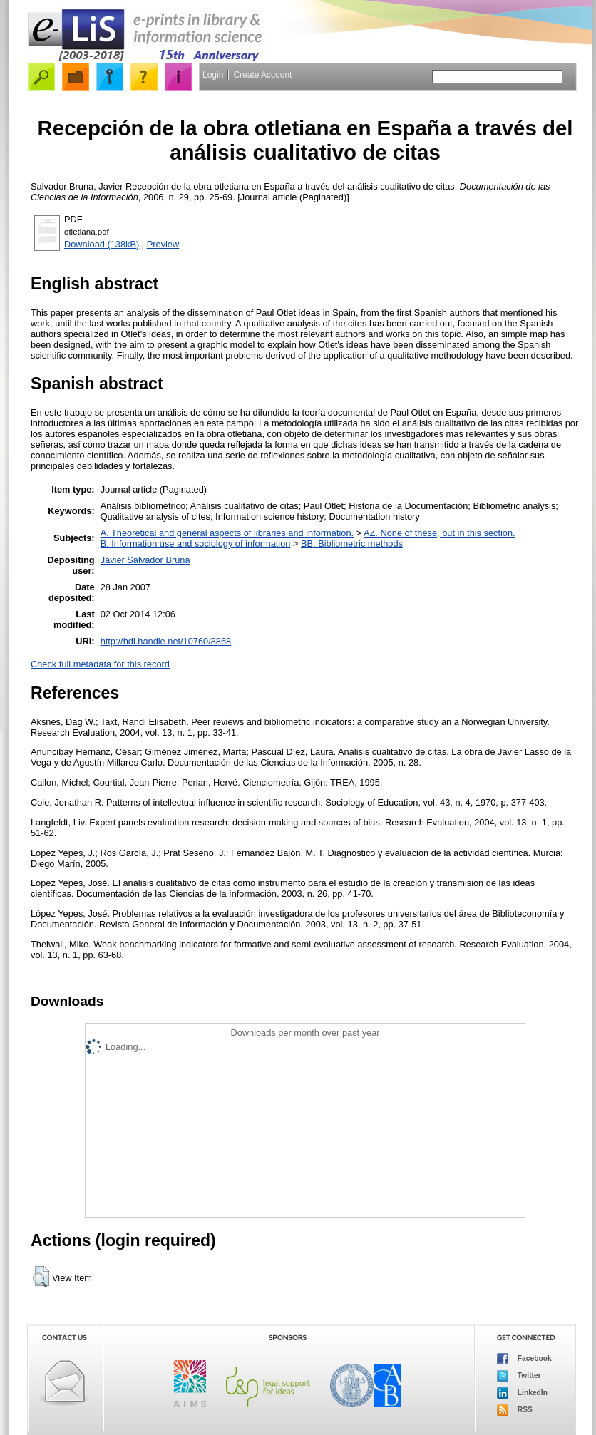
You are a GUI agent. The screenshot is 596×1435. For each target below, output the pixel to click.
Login (212, 75)
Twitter (519, 1376)
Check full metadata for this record (100, 664)
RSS (515, 1410)
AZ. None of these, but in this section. (439, 533)
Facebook (524, 1358)
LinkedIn (522, 1393)
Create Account (262, 75)
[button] (41, 1276)
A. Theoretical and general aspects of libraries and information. (227, 533)
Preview (163, 244)
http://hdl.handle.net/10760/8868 (166, 641)
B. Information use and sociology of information (196, 543)
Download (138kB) (101, 244)
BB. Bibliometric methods (352, 543)
